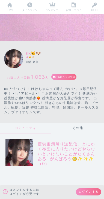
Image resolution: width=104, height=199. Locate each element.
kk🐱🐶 (33, 53)
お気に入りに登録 (65, 76)
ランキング (52, 9)
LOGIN (94, 9)
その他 (77, 128)
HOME (9, 9)
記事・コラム (74, 9)
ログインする (89, 192)
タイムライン (30, 9)
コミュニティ (25, 128)
